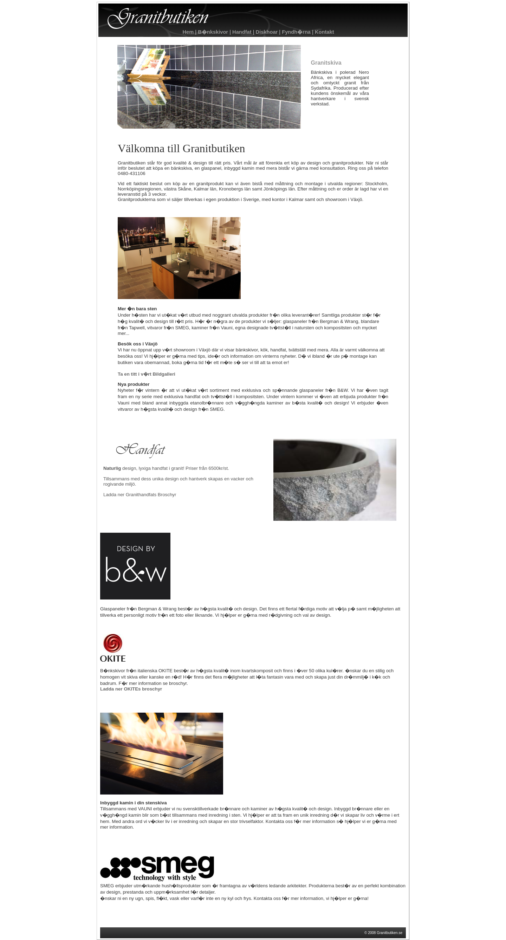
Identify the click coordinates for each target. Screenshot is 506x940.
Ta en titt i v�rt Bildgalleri (146, 374)
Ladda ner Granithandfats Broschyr (139, 494)
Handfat (241, 32)
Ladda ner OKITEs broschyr (131, 689)
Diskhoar (266, 32)
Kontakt (323, 32)
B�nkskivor (213, 32)
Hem (188, 32)
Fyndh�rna (296, 32)
